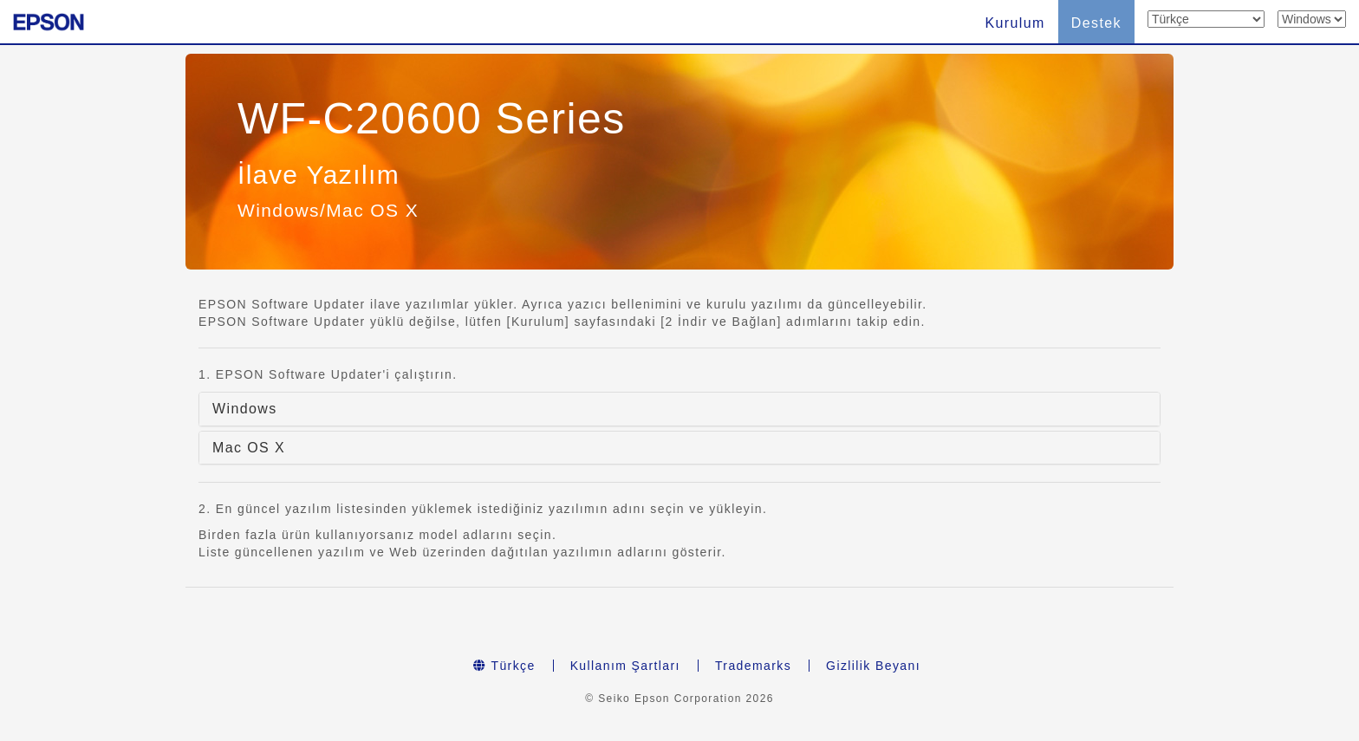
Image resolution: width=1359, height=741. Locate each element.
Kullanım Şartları (625, 666)
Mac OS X (248, 447)
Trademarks (753, 666)
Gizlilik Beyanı (873, 666)
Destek (1096, 23)
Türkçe (504, 666)
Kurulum (1014, 23)
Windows (244, 408)
